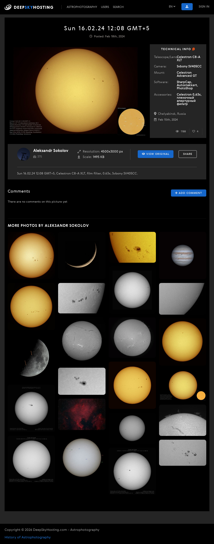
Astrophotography (82, 7)
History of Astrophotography (28, 537)
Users (105, 7)
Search (118, 7)
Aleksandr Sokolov (50, 151)
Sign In (204, 6)
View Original (155, 154)
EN (172, 6)
